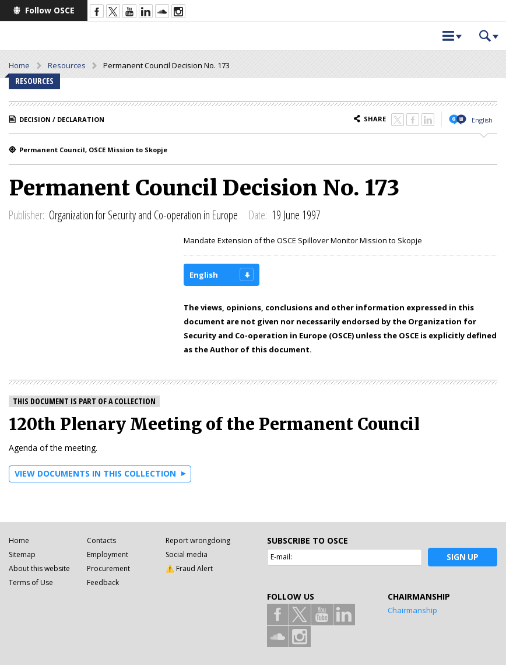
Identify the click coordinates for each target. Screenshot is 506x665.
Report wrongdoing (198, 540)
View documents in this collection (95, 473)
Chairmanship (412, 610)
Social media (187, 554)
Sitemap (22, 554)
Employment (107, 554)
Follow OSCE (50, 10)
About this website (39, 568)
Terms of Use (31, 582)
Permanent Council (52, 149)
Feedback (103, 582)
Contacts (101, 540)
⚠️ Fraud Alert (189, 568)
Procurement (108, 568)
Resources (67, 65)
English (482, 120)
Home (19, 65)
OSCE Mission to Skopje (128, 149)
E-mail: (281, 557)
